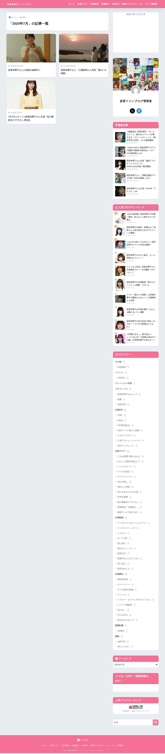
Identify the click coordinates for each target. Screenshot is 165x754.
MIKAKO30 (125, 580)
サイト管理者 (151, 4)
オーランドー (126, 585)
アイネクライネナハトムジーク (134, 523)
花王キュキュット (128, 446)
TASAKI (123, 378)
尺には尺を (125, 616)
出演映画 (94, 4)
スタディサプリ (127, 436)
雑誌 (119, 637)
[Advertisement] (136, 34)
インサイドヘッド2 (128, 529)
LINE (122, 416)
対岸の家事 (125, 497)
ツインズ (124, 595)
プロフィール (123, 389)
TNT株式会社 (126, 426)
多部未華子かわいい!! (129, 394)
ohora (122, 421)
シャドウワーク (127, 467)
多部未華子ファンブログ (24, 4)
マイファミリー (127, 477)
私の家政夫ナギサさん (130, 502)
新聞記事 (121, 626)
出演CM (115, 4)
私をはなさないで (128, 621)
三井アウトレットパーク (131, 441)
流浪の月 (124, 554)
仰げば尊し (125, 482)
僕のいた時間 (126, 487)
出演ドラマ (82, 4)
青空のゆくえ (126, 569)
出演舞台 (105, 4)
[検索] (156, 723)
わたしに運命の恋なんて (131, 462)
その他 (120, 361)
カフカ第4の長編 (127, 590)
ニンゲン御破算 (127, 605)
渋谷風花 (124, 367)
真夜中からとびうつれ (130, 559)
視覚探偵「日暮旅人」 (130, 508)
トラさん (124, 534)
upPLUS (123, 642)
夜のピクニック (127, 549)
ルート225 (124, 539)
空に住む (124, 564)
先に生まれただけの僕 (130, 492)
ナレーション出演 (126, 383)
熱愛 (122, 400)
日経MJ (123, 631)
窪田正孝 (124, 405)
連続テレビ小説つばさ (130, 513)
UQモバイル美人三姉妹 (130, 431)
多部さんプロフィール (132, 4)
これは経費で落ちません (131, 457)
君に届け (124, 544)
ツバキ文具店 (126, 472)
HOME (82, 740)
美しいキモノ (126, 647)
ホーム (71, 4)
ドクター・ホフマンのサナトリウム (136, 600)
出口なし (124, 610)
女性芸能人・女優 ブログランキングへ (135, 712)
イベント (121, 372)
